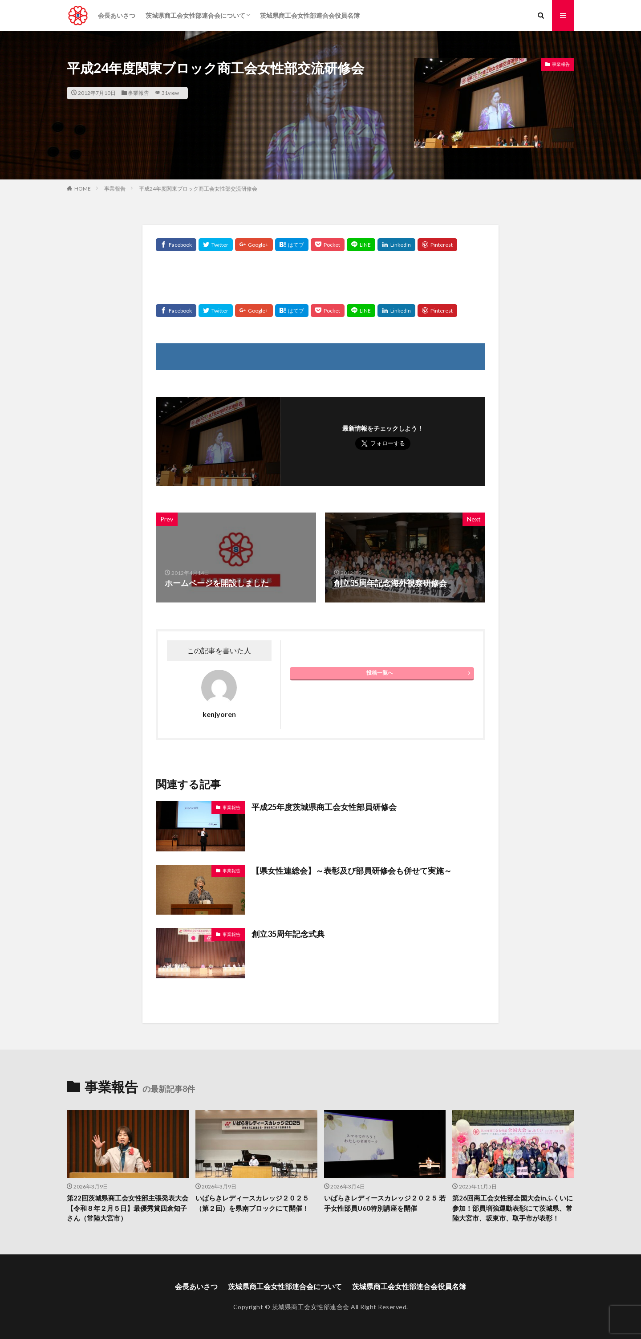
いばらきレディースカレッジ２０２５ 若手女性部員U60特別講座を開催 (385, 1203)
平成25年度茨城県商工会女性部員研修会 (324, 807)
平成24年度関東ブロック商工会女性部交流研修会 (198, 188)
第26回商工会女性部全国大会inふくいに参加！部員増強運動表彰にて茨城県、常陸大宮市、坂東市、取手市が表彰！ (512, 1208)
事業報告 (138, 93)
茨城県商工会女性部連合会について (195, 15)
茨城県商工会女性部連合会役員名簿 (310, 15)
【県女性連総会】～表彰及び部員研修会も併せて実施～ (352, 870)
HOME (82, 188)
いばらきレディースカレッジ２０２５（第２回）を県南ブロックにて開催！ (252, 1203)
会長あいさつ (116, 15)
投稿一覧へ (379, 672)
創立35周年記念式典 (288, 934)
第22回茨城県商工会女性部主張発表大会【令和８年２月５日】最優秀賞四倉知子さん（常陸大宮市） (127, 1208)
